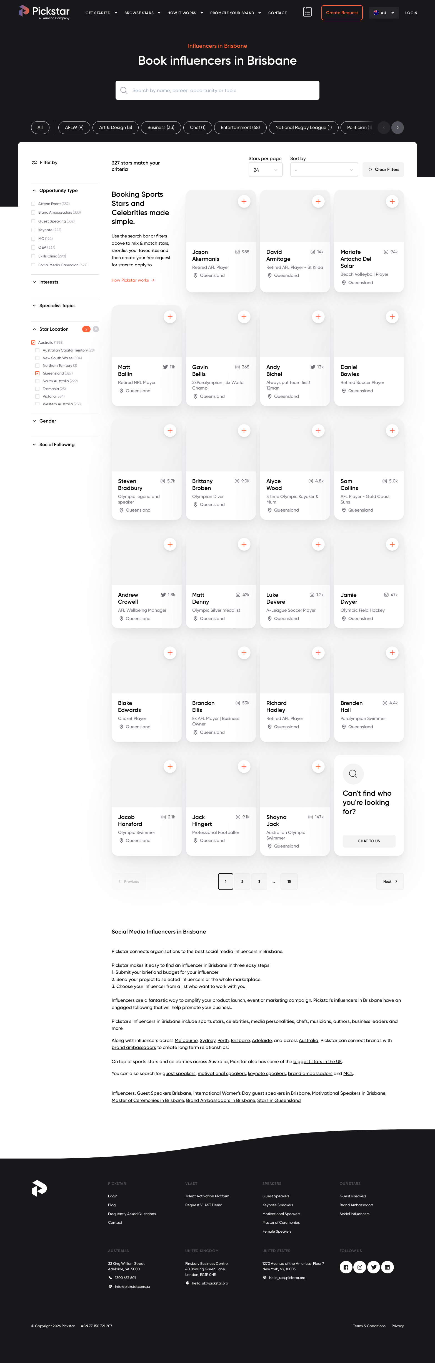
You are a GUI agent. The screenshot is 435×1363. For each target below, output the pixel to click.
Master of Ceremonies (281, 1222)
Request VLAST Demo (203, 1205)
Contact (277, 13)
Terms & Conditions (369, 1326)
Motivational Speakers (281, 1214)
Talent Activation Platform (207, 1196)
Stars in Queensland (279, 1100)
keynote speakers (267, 1073)
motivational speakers (222, 1073)
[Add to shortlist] (244, 201)
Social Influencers (354, 1214)
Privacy (398, 1326)
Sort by (298, 158)
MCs (348, 1073)
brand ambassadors (134, 1047)
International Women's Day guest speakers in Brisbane (251, 1093)
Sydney (207, 1040)
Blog (112, 1205)
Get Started (98, 13)
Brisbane (240, 1040)
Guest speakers (353, 1196)
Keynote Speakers (277, 1205)
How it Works (182, 13)
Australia (308, 1040)
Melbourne (186, 1040)
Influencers (123, 1093)
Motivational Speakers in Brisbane (348, 1093)
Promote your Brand (232, 13)
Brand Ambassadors (356, 1205)
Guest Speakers (275, 1196)
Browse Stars (139, 13)
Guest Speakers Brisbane (164, 1093)
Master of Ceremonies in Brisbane (148, 1100)
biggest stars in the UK (317, 1061)
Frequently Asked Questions (132, 1214)
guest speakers (179, 1073)
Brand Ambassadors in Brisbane (220, 1100)
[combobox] (218, 90)
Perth (223, 1040)
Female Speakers (276, 1231)
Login (113, 1196)
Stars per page (265, 158)
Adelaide (262, 1040)
